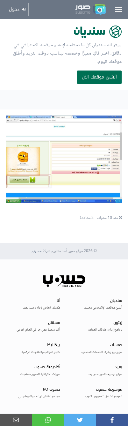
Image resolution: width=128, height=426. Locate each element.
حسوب (37, 251)
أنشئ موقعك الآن (99, 77)
